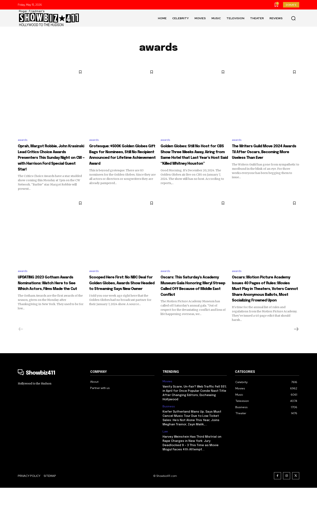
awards (23, 140)
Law (165, 455)
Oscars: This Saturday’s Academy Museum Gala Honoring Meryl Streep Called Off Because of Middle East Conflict (190, 301)
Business (169, 430)
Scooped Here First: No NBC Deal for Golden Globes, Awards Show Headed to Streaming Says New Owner (118, 301)
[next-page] (296, 353)
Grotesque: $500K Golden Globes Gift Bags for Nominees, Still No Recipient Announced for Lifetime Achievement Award (121, 161)
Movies (167, 405)
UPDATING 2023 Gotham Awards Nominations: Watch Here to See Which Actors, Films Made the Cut (50, 301)
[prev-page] (21, 353)
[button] (293, 18)
